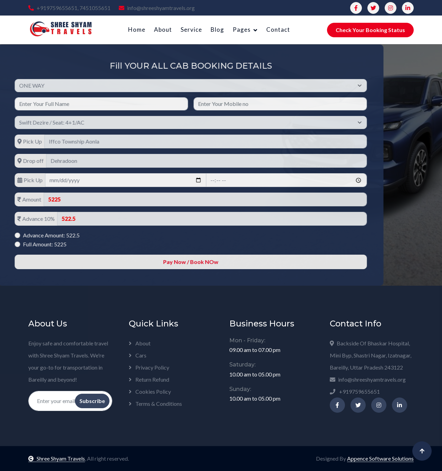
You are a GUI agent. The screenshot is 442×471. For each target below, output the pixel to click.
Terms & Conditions (155, 403)
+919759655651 (355, 391)
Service (191, 29)
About (163, 29)
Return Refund (149, 379)
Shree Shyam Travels (56, 458)
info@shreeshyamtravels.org (157, 7)
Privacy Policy (149, 367)
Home (136, 29)
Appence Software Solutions (380, 458)
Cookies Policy (150, 391)
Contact (278, 29)
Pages (242, 29)
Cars (137, 355)
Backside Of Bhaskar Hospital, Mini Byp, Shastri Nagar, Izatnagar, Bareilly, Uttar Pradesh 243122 (370, 355)
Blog (217, 29)
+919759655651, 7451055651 (69, 7)
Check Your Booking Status (370, 30)
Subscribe (92, 401)
